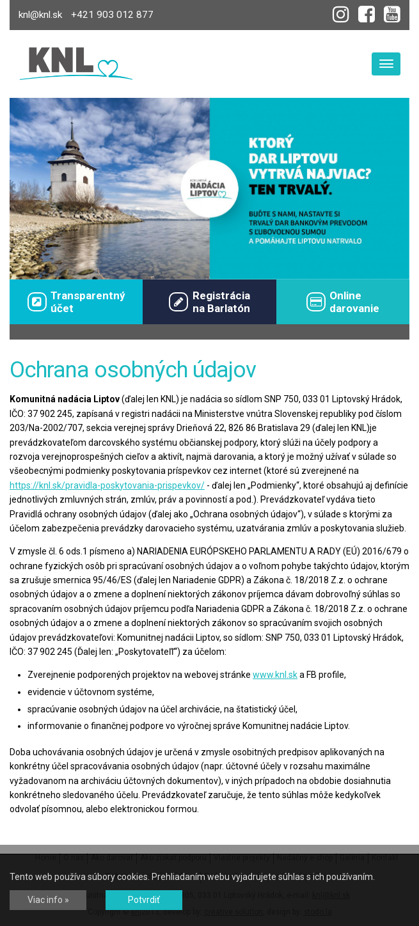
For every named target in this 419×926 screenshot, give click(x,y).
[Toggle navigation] (386, 63)
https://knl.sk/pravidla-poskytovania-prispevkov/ (107, 485)
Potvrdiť (144, 900)
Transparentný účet (76, 302)
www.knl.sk (275, 675)
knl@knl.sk (40, 14)
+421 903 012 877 (112, 14)
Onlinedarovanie (342, 302)
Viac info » (48, 900)
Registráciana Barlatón (209, 302)
